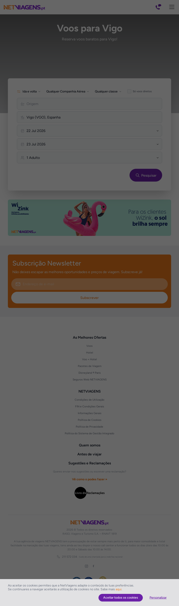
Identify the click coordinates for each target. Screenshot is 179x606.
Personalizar (158, 597)
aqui (118, 589)
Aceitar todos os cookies (120, 597)
